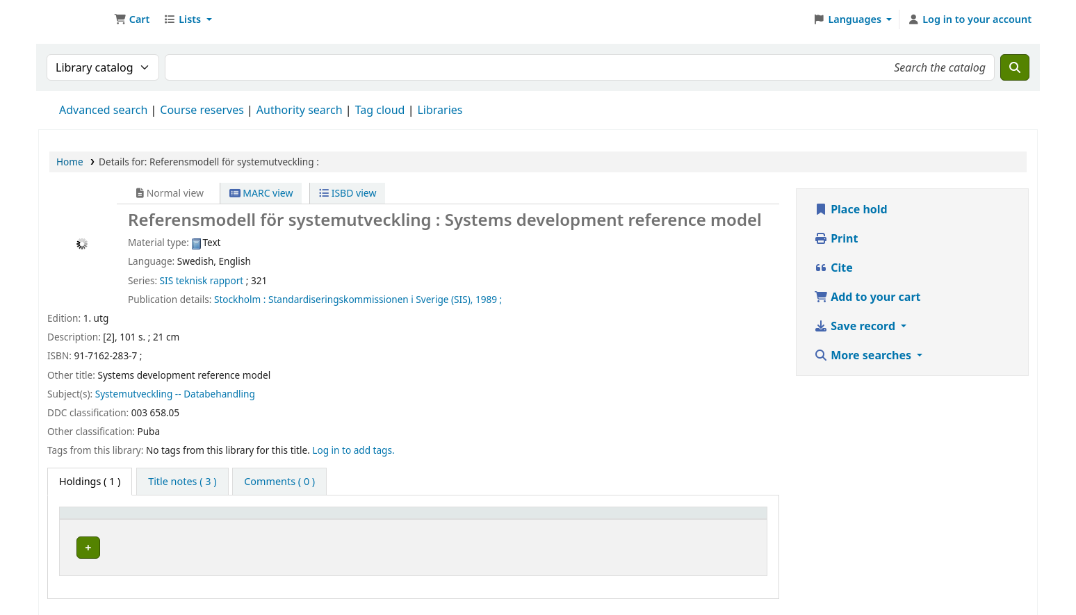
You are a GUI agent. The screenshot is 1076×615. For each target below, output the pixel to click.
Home (69, 161)
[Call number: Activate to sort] (504, 519)
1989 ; (488, 299)
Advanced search (103, 109)
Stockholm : (240, 299)
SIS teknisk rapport (202, 280)
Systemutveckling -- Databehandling (175, 393)
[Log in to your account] (969, 19)
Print (836, 238)
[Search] (1014, 67)
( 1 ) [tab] (89, 481)
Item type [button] (89, 519)
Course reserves (202, 109)
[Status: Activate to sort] (725, 519)
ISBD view (347, 192)
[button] (131, 19)
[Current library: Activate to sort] (245, 519)
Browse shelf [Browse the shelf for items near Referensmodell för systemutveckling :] (541, 545)
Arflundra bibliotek (222, 545)
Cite (833, 267)
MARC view (261, 192)
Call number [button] (360, 519)
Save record (856, 326)
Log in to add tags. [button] (353, 450)
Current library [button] (209, 519)
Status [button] (706, 519)
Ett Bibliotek (73, 19)
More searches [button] (864, 355)
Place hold (851, 209)
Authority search (299, 109)
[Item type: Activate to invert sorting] (113, 519)
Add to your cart (867, 296)
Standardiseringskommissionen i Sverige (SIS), (370, 299)
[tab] (182, 481)
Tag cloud (380, 109)
